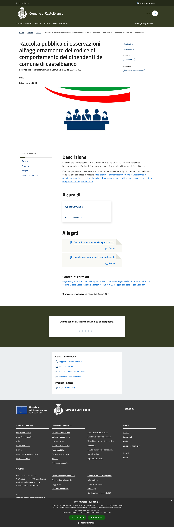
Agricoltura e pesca (95, 458)
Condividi (129, 44)
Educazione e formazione (98, 432)
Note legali (92, 488)
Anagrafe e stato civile (61, 432)
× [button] (171, 501)
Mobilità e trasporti (60, 462)
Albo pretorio (93, 480)
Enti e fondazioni (23, 445)
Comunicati (127, 436)
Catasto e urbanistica (60, 454)
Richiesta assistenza (60, 488)
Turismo (55, 458)
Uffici (18, 441)
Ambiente (91, 445)
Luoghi (126, 453)
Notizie (126, 432)
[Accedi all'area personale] (145, 3)
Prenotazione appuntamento (63, 475)
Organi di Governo (23, 432)
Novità (30, 32)
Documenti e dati (23, 458)
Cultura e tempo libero (61, 436)
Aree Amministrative (24, 436)
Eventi (125, 457)
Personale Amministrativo (27, 454)
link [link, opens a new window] (110, 512)
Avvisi (38, 32)
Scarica (110, 248)
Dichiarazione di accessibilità (99, 493)
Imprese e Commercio (61, 445)
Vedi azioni (129, 49)
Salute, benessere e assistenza (100, 449)
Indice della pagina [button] (29, 153)
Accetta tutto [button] (78, 518)
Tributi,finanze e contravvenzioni (101, 441)
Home (21, 32)
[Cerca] (155, 13)
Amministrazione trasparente (100, 475)
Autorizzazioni (93, 454)
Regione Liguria (22, 3)
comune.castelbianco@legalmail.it (30, 497)
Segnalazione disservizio (62, 480)
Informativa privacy (95, 484)
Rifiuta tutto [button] (96, 517)
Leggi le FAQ (57, 484)
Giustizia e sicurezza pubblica (99, 436)
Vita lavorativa (58, 441)
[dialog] (87, 512)
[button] (87, 523)
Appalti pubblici (58, 449)
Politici (19, 449)
